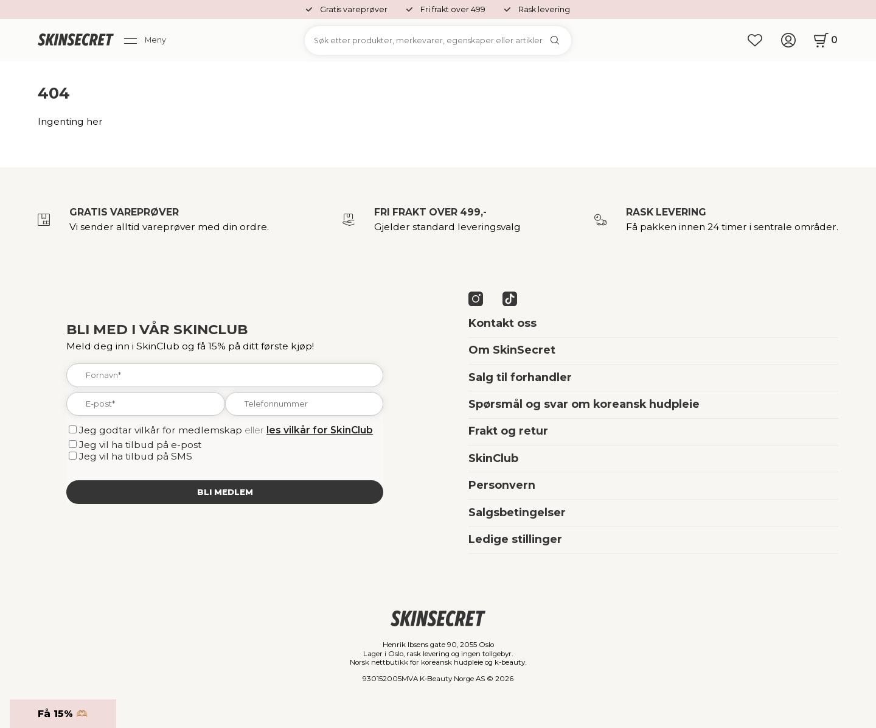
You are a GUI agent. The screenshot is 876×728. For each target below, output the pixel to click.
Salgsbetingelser (517, 512)
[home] (76, 40)
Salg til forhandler (520, 377)
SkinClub (493, 458)
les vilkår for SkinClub (319, 430)
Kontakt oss (502, 323)
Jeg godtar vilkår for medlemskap (160, 430)
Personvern (501, 485)
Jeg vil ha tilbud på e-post (140, 444)
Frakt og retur (508, 431)
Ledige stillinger (515, 539)
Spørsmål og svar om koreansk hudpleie (584, 404)
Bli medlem (225, 492)
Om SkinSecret (511, 350)
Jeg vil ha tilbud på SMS (135, 456)
